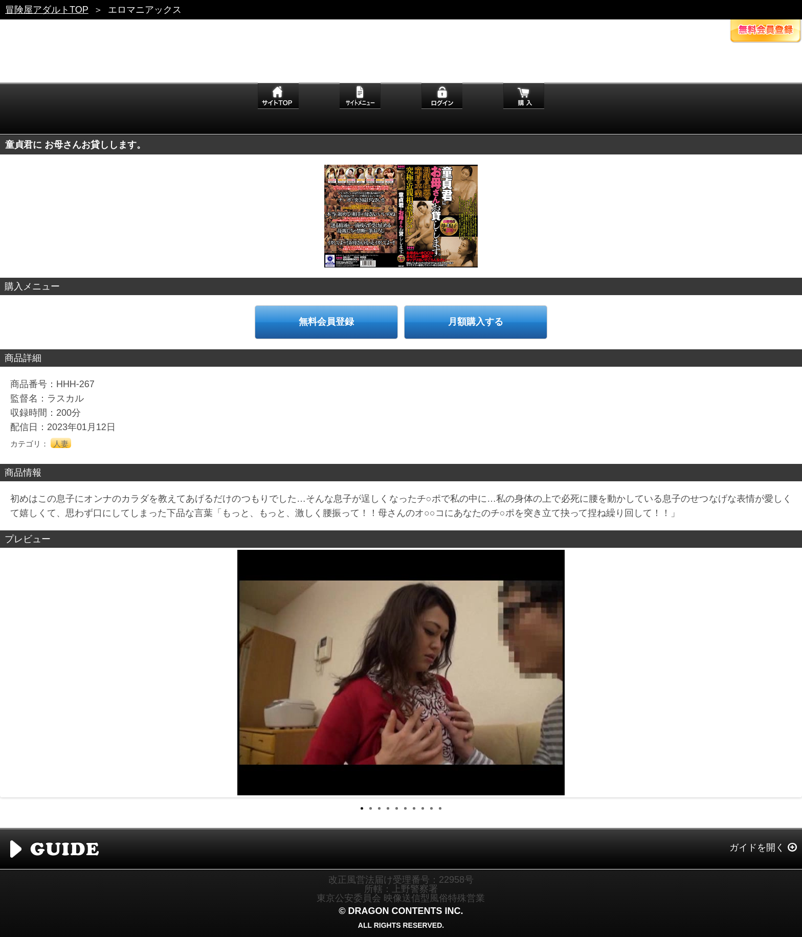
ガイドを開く (757, 847)
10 (440, 808)
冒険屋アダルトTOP (46, 10)
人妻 (61, 443)
